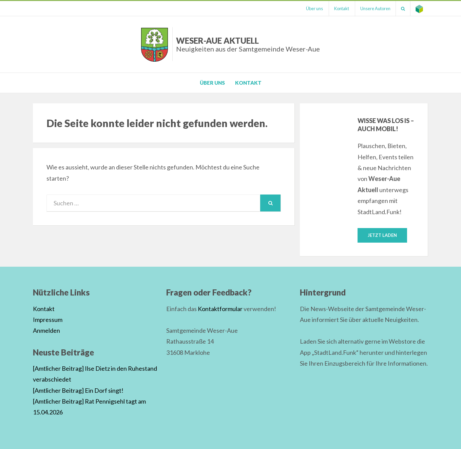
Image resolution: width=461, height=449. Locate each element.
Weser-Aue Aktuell (248, 44)
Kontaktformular (220, 308)
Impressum (47, 319)
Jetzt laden (382, 235)
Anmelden (46, 330)
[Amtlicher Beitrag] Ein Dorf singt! (78, 390)
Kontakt (341, 8)
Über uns (314, 8)
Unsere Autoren (375, 8)
